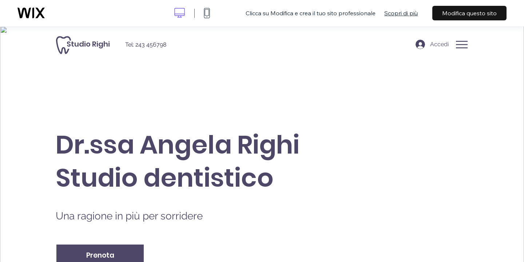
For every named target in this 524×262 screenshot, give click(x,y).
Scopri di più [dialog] (401, 13)
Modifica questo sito (469, 13)
